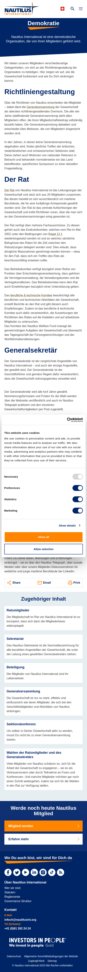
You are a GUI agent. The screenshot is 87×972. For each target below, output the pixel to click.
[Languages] (63, 9)
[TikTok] (51, 872)
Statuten (9, 892)
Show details (67, 525)
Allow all (43, 537)
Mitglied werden (44, 826)
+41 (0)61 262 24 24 (17, 928)
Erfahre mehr (44, 839)
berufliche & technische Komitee (31, 295)
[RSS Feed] (60, 872)
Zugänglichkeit (36, 960)
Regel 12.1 (55, 234)
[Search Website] (72, 9)
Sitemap (52, 960)
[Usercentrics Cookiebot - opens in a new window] (67, 420)
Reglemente (12, 896)
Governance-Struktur (18, 901)
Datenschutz (14, 956)
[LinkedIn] (34, 872)
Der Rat (9, 190)
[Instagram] (43, 872)
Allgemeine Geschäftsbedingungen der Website (51, 956)
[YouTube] (25, 872)
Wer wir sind (12, 888)
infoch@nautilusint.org (20, 919)
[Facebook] (8, 872)
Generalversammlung (41, 107)
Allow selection (43, 548)
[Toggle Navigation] (81, 9)
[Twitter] (16, 872)
